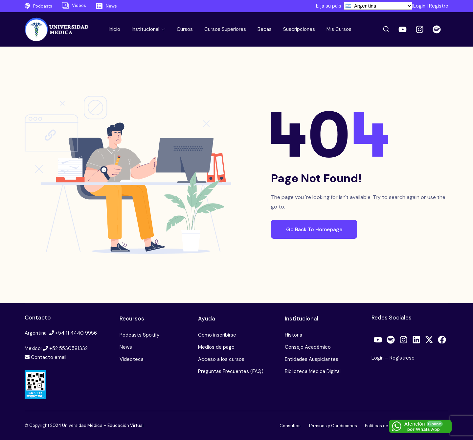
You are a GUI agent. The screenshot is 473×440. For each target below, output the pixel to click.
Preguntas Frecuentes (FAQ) (230, 371)
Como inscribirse (217, 335)
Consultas (290, 426)
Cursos (185, 29)
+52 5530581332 (68, 348)
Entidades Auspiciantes (311, 359)
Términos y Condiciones (332, 426)
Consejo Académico (308, 347)
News (126, 347)
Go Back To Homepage (316, 229)
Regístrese (402, 358)
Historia (293, 335)
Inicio (114, 29)
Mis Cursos (339, 29)
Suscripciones (299, 29)
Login (419, 6)
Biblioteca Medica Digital (313, 371)
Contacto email (48, 357)
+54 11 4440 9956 (76, 333)
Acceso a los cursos (221, 359)
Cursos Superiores (225, 29)
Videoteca (132, 359)
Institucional (146, 29)
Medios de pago (216, 347)
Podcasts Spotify (139, 335)
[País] (378, 6)
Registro (438, 6)
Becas (265, 29)
